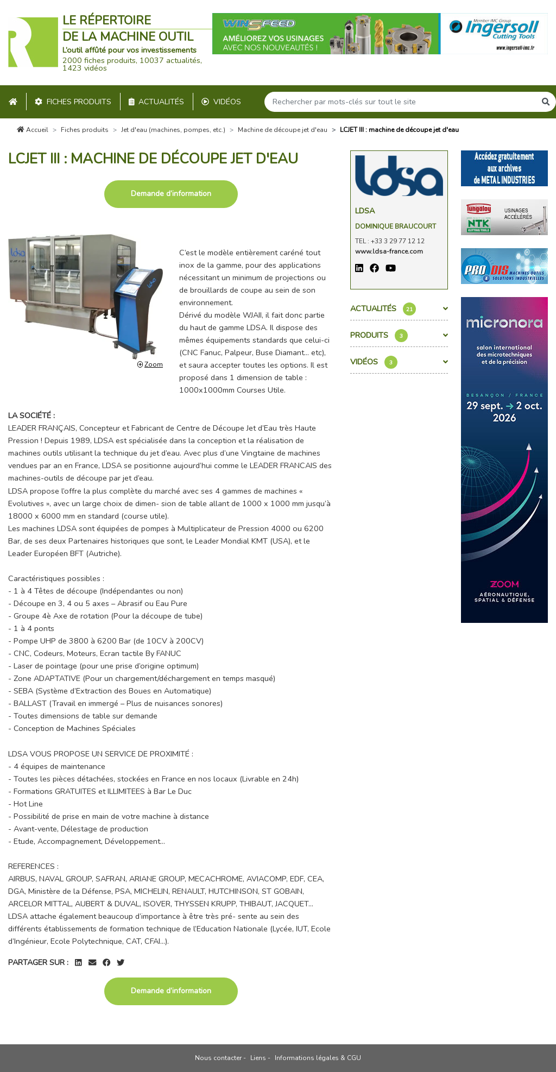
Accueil (32, 129)
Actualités (157, 102)
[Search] (400, 102)
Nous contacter (218, 1058)
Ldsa (365, 210)
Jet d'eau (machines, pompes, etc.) (173, 129)
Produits (399, 335)
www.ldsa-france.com (389, 251)
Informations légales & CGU (318, 1058)
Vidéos (221, 102)
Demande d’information (171, 193)
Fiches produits (73, 102)
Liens (258, 1058)
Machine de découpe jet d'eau (282, 129)
